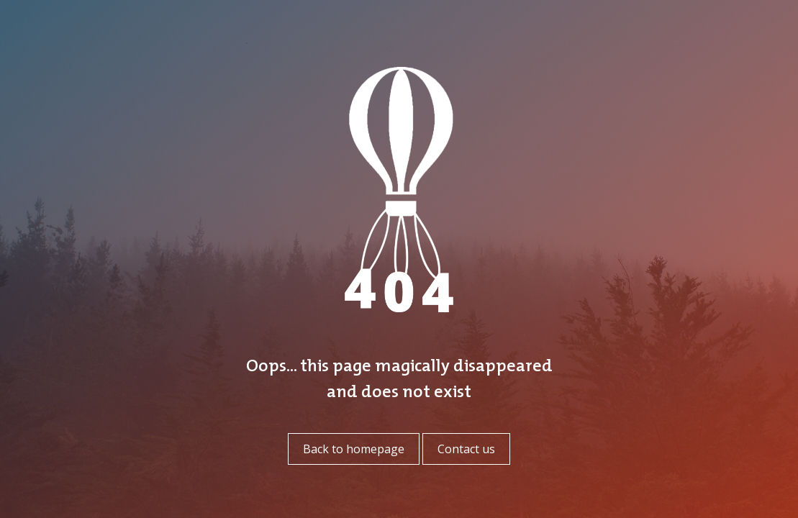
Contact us (466, 449)
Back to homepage (353, 449)
